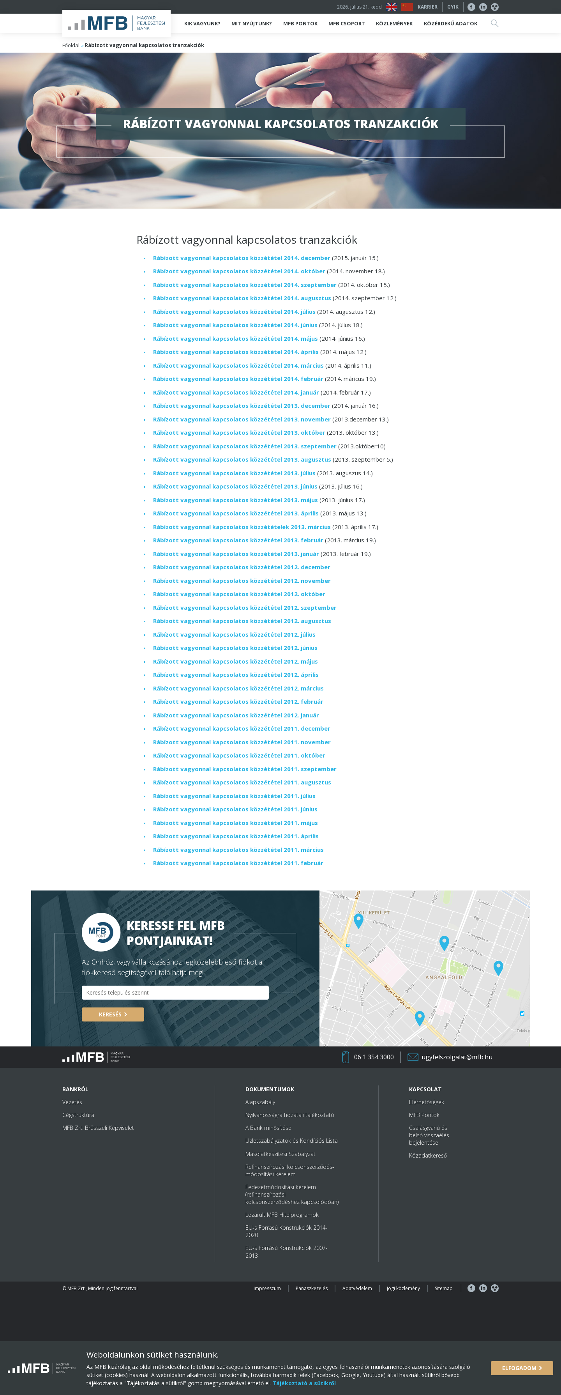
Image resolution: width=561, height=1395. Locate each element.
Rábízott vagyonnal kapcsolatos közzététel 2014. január (236, 392)
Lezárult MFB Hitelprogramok (282, 1214)
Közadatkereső (428, 1155)
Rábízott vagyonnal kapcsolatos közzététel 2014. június (235, 325)
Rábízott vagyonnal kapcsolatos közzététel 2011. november (242, 742)
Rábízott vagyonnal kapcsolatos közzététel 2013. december (241, 405)
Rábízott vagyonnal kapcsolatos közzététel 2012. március (238, 688)
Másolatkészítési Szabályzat (280, 1154)
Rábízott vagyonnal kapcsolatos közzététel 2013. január (236, 554)
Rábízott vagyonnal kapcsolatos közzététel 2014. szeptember (245, 285)
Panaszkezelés (312, 1288)
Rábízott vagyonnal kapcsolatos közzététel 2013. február (238, 540)
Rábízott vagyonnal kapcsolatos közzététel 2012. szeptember (245, 607)
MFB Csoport (346, 23)
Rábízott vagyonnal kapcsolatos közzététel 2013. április (236, 513)
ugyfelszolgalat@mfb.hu (457, 1057)
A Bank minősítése (268, 1127)
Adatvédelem (357, 1288)
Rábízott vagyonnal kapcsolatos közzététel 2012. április (236, 674)
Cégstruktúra (78, 1115)
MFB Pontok (300, 23)
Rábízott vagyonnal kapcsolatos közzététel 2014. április (236, 352)
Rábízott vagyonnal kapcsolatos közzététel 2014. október (239, 271)
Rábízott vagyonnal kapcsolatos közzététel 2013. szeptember (245, 446)
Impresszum (267, 1288)
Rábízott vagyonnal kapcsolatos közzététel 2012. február (238, 701)
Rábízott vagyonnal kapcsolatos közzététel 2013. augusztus (242, 459)
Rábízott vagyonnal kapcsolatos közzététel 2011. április (236, 836)
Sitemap (444, 1288)
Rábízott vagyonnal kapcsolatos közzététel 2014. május (235, 338)
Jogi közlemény (403, 1288)
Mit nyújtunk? (251, 23)
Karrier (428, 7)
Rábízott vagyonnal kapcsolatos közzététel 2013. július (234, 473)
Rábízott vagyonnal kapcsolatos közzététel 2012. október (239, 594)
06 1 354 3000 (374, 1057)
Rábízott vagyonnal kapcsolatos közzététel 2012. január (236, 715)
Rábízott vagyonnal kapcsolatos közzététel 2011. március (238, 849)
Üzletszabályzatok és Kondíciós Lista (291, 1140)
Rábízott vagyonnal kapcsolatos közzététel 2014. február (238, 378)
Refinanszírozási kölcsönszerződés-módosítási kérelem (289, 1170)
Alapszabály (260, 1102)
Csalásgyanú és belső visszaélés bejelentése (429, 1135)
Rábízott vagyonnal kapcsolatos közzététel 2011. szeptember (245, 769)
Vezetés (72, 1102)
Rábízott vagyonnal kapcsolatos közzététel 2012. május (235, 661)
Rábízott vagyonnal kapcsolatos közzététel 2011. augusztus (243, 782)
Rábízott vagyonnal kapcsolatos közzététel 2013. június (235, 486)
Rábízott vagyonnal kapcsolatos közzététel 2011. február (238, 863)
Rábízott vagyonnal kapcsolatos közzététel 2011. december (241, 728)
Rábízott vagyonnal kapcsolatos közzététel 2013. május (235, 500)
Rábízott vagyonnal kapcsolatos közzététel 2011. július (234, 796)
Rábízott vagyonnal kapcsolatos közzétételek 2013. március (242, 527)
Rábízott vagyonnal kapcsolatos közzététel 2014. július (234, 311)
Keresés (110, 1014)
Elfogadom (519, 1368)
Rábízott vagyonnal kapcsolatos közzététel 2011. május (235, 823)
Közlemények (394, 23)
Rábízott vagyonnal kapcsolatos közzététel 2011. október (239, 755)
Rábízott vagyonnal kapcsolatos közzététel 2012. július (234, 634)
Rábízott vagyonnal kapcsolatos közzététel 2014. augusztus (243, 298)
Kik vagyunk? (202, 23)
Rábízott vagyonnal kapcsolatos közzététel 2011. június (235, 809)
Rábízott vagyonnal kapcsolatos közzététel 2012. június (235, 647)
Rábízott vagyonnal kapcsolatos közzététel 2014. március (238, 365)
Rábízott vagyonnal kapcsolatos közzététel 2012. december (241, 567)
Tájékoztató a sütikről (303, 1383)
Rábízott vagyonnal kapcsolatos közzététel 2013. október (240, 432)
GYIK (453, 7)
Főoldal (70, 45)
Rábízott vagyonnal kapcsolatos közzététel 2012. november (242, 580)
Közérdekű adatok (450, 23)
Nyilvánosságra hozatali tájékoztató (289, 1115)
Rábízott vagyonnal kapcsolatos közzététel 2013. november (242, 419)
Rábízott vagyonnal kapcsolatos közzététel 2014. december (241, 258)
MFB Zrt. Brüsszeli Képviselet (98, 1127)
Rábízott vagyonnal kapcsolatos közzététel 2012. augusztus (242, 621)
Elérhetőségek (426, 1102)
